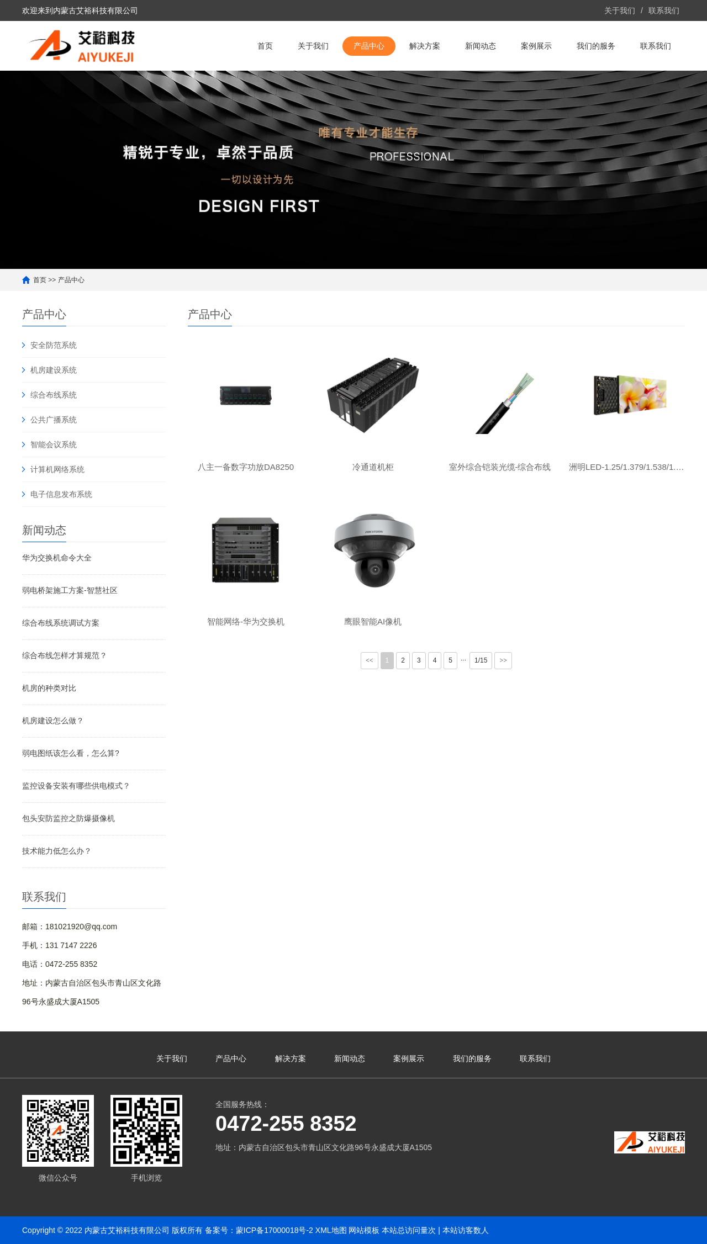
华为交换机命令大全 (57, 557)
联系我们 (663, 10)
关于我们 (619, 10)
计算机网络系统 (57, 469)
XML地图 (331, 1230)
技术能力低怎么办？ (57, 850)
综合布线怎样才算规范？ (64, 655)
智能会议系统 (53, 444)
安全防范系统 (53, 345)
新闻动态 (480, 45)
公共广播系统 (53, 419)
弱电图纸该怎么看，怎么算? (70, 753)
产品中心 (369, 45)
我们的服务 (596, 45)
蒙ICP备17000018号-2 (274, 1230)
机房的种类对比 (49, 688)
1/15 (480, 660)
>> (503, 660)
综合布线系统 (53, 394)
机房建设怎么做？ (53, 720)
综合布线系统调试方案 (60, 622)
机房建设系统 (53, 370)
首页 (265, 45)
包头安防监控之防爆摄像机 (68, 818)
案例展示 (536, 45)
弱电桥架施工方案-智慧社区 (70, 590)
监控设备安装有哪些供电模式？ (76, 785)
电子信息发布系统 (61, 494)
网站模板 (364, 1230)
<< (369, 660)
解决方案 (424, 45)
